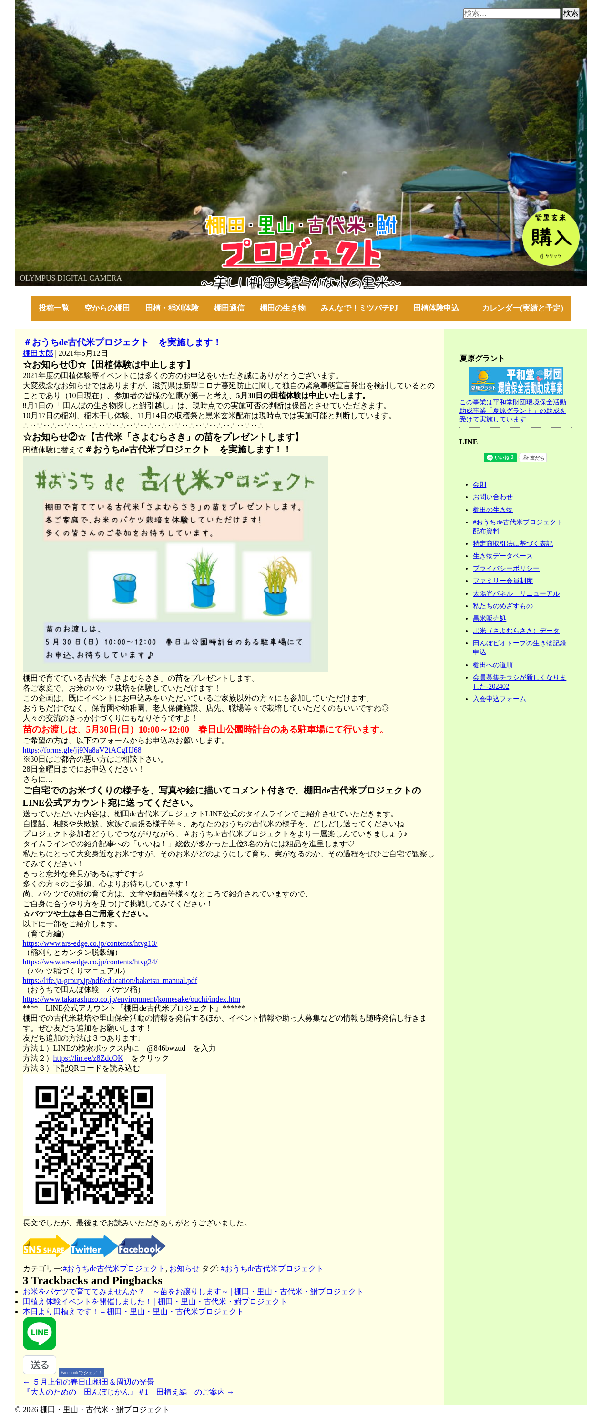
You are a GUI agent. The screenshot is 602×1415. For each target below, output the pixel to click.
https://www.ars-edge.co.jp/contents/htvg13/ (90, 943)
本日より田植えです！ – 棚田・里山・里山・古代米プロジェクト (133, 1311)
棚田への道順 (493, 665)
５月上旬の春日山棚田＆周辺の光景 (88, 1382)
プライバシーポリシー (506, 568)
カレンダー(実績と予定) (522, 308)
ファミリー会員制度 (503, 580)
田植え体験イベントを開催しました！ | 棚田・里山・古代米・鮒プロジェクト (155, 1301)
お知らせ (184, 1268)
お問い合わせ (493, 497)
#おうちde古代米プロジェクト (114, 1268)
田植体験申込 (440, 308)
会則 (479, 484)
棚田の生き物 (283, 308)
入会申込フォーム (499, 698)
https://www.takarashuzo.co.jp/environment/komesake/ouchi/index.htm (132, 999)
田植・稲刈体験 (172, 308)
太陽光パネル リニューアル (516, 593)
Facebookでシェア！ (81, 1372)
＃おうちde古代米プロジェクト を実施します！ (122, 342)
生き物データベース (503, 556)
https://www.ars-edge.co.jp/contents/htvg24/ (90, 962)
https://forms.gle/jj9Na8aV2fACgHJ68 (82, 750)
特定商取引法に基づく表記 (513, 543)
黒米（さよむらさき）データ (516, 630)
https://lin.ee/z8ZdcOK (88, 1058)
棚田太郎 (38, 353)
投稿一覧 (54, 308)
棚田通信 (229, 308)
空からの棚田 (107, 308)
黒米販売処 (489, 618)
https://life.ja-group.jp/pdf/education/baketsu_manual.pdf (110, 980)
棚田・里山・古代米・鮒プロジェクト (80, 219)
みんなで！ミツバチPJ (359, 308)
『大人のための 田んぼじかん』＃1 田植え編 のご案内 (129, 1392)
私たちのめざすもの (503, 606)
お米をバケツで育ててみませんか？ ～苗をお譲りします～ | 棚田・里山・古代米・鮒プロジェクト (193, 1291)
